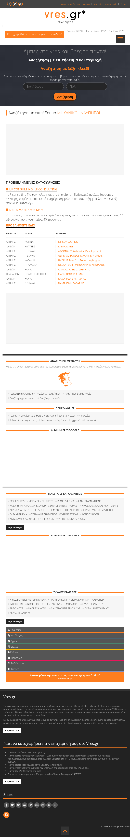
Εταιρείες (14, 630)
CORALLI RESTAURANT (96, 608)
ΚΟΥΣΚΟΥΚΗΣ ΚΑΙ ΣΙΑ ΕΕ (22, 519)
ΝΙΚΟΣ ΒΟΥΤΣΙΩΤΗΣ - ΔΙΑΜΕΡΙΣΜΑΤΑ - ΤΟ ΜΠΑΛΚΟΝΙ (38, 600)
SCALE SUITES (17, 501)
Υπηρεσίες (84, 416)
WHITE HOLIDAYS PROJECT (72, 519)
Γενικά (13, 416)
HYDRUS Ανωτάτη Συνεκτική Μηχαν (79, 260)
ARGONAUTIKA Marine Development (79, 251)
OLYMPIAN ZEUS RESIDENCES (99, 510)
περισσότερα (15, 527)
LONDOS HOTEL (90, 514)
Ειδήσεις (14, 652)
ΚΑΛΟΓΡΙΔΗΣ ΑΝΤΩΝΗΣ (72, 279)
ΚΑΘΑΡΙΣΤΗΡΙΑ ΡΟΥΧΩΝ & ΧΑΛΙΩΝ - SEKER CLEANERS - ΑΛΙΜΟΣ (43, 506)
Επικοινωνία (90, 420)
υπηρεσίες (98, 4)
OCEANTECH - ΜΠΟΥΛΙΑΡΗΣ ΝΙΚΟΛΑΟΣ (81, 265)
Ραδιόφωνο (16, 663)
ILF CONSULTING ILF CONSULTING (31, 190)
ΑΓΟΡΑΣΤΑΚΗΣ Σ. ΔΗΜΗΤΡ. (74, 269)
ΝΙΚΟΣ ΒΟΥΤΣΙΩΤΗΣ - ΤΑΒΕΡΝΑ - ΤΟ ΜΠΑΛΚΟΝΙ (52, 604)
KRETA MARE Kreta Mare (24, 210)
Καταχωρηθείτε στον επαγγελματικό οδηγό (36, 39)
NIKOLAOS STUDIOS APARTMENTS (100, 506)
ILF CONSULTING (68, 242)
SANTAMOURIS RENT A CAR (65, 608)
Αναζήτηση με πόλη (50, 398)
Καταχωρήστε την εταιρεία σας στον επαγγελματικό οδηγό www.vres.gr (65, 677)
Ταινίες (13, 669)
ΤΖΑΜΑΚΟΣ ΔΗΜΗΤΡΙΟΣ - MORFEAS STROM (54, 514)
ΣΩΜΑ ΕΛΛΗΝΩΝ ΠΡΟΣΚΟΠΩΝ (88, 600)
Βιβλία (13, 647)
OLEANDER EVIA (18, 514)
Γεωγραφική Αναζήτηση (22, 394)
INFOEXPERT (16, 604)
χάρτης (123, 4)
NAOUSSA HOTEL (37, 608)
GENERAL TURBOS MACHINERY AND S (80, 256)
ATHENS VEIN (47, 519)
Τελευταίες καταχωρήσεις (23, 420)
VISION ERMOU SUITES (41, 501)
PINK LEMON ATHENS (89, 501)
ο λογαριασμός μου (70, 4)
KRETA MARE (65, 246)
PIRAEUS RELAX (65, 501)
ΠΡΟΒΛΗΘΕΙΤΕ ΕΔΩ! (20, 226)
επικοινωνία (111, 4)
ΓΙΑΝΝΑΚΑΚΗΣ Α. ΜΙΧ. (71, 274)
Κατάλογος (15, 635)
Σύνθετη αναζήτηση (49, 394)
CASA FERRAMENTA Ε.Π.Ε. (96, 604)
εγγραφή (86, 4)
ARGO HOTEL (17, 608)
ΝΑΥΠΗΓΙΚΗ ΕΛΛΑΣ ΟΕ (71, 283)
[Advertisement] (65, 150)
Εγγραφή (75, 420)
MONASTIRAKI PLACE (21, 613)
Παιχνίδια (15, 658)
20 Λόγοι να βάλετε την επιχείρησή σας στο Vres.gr (48, 416)
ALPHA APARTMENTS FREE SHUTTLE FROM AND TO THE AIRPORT (44, 510)
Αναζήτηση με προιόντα (22, 398)
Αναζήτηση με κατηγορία (78, 394)
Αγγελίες (14, 641)
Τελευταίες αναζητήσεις (53, 420)
